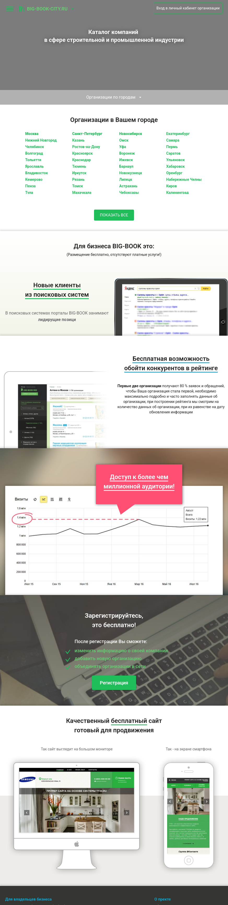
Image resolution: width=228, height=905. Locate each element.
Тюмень (79, 166)
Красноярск (82, 153)
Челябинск (34, 147)
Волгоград (34, 153)
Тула (29, 192)
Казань (78, 140)
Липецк (125, 179)
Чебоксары (129, 192)
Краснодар (81, 160)
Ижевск (126, 160)
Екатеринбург (178, 134)
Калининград (177, 192)
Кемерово (34, 179)
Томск (77, 186)
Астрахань (128, 186)
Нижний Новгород (41, 140)
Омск (123, 140)
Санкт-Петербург (87, 134)
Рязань (78, 179)
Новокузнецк (130, 173)
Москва (32, 134)
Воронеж (127, 153)
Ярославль (34, 166)
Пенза (30, 186)
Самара (172, 140)
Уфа (122, 147)
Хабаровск (175, 166)
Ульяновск (175, 160)
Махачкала (81, 192)
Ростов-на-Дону (86, 147)
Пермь (172, 147)
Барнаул (126, 166)
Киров (171, 186)
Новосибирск (130, 134)
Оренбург (174, 173)
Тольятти (33, 160)
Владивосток (36, 173)
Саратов (173, 153)
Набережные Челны (184, 179)
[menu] (9, 8)
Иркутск (79, 173)
